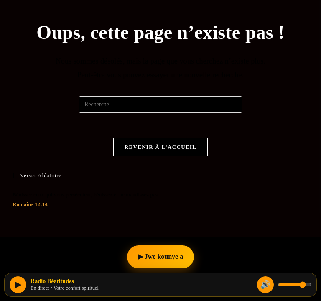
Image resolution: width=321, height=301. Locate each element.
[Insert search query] (160, 104)
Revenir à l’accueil (160, 147)
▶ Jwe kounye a (160, 256)
